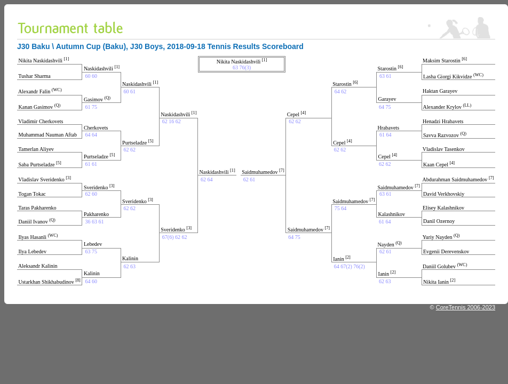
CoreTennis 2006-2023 (465, 307)
